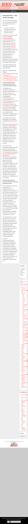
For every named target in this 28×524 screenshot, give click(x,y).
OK (8, 521)
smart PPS (12, 46)
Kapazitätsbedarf (8, 152)
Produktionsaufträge (8, 104)
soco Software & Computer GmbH (14, 441)
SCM (13, 214)
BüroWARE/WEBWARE (8, 38)
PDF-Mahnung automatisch (23, 420)
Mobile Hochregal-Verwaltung (23, 356)
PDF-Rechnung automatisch (23, 427)
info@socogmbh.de (23, 284)
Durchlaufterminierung (12, 124)
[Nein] (26, 520)
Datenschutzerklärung (15, 521)
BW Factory (11, 41)
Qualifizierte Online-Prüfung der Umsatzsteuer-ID (23, 386)
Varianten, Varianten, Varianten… (23, 346)
